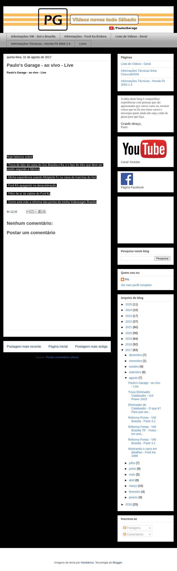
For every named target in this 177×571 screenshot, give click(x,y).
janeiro (133, 497)
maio (132, 474)
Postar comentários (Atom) (62, 357)
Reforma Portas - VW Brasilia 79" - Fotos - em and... (143, 430)
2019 (129, 338)
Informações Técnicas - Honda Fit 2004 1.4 (40, 43)
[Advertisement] (145, 219)
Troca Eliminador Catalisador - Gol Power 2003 (140, 395)
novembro (136, 361)
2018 (129, 344)
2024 (129, 310)
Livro (82, 43)
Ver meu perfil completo (136, 285)
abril (132, 480)
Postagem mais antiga (91, 346)
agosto (133, 377)
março (133, 485)
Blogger (117, 562)
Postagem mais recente (24, 346)
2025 (129, 304)
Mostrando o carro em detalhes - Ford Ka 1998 (142, 452)
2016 (129, 504)
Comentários (133, 534)
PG (127, 279)
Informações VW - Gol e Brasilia (33, 36)
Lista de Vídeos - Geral (131, 36)
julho (132, 463)
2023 (129, 316)
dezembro (136, 355)
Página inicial (58, 346)
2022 (129, 321)
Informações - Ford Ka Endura (86, 36)
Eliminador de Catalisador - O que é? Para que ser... (144, 408)
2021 (129, 327)
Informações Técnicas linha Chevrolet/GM (138, 72)
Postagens (132, 528)
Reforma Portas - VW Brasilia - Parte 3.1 (142, 441)
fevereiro (135, 491)
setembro (135, 372)
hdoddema (87, 562)
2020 (129, 333)
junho (133, 468)
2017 (129, 350)
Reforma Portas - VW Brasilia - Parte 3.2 (142, 419)
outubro (134, 366)
